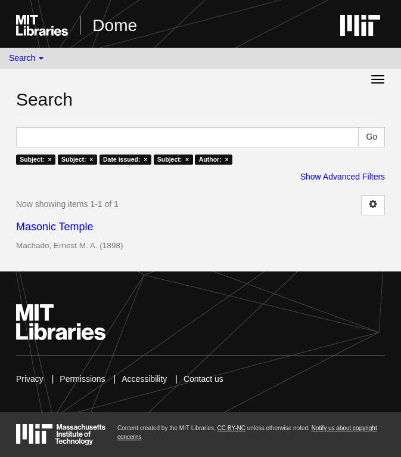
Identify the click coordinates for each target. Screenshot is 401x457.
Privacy (29, 379)
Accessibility (144, 379)
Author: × (214, 159)
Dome (114, 25)
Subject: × (35, 159)
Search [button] (26, 58)
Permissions (82, 379)
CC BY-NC (231, 428)
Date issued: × (125, 159)
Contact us (203, 379)
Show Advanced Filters (342, 176)
